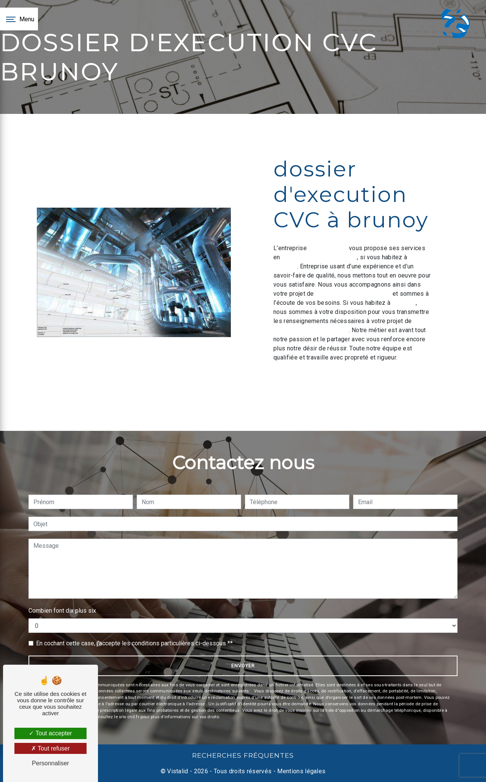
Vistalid (177, 771)
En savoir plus (378, 378)
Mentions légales (300, 771)
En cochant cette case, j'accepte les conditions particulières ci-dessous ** (134, 643)
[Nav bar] (19, 19)
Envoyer (243, 665)
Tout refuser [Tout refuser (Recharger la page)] (50, 748)
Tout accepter (50, 733)
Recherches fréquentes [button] (243, 755)
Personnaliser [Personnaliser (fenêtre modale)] (50, 763)
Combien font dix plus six (62, 610)
